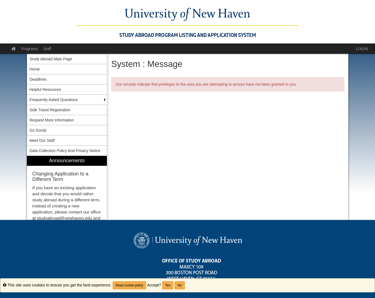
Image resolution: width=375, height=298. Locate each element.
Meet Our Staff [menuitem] (42, 140)
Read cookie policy (129, 285)
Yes (168, 285)
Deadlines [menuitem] (38, 79)
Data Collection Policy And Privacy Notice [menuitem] (65, 150)
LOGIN (362, 49)
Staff (47, 49)
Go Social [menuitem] (38, 130)
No (179, 285)
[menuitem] (67, 188)
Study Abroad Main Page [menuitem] (51, 59)
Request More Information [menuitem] (52, 120)
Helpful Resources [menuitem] (45, 89)
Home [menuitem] (35, 69)
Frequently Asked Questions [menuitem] (54, 99)
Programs (29, 49)
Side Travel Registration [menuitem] (50, 110)
